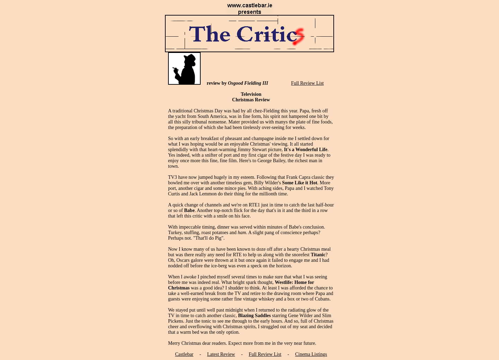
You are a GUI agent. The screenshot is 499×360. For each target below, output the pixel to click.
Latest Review (221, 354)
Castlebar (184, 354)
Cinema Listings (311, 354)
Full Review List (307, 83)
